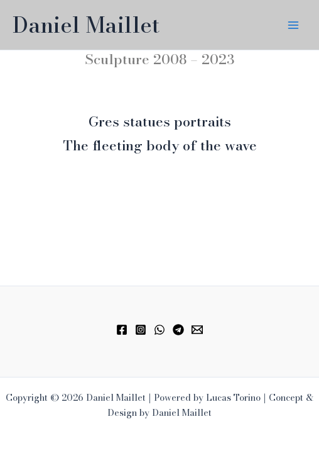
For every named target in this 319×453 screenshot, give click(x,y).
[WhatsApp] (159, 329)
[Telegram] (178, 329)
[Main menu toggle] (293, 25)
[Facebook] (121, 329)
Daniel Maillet (86, 25)
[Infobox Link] (159, 125)
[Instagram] (140, 329)
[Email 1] (197, 329)
